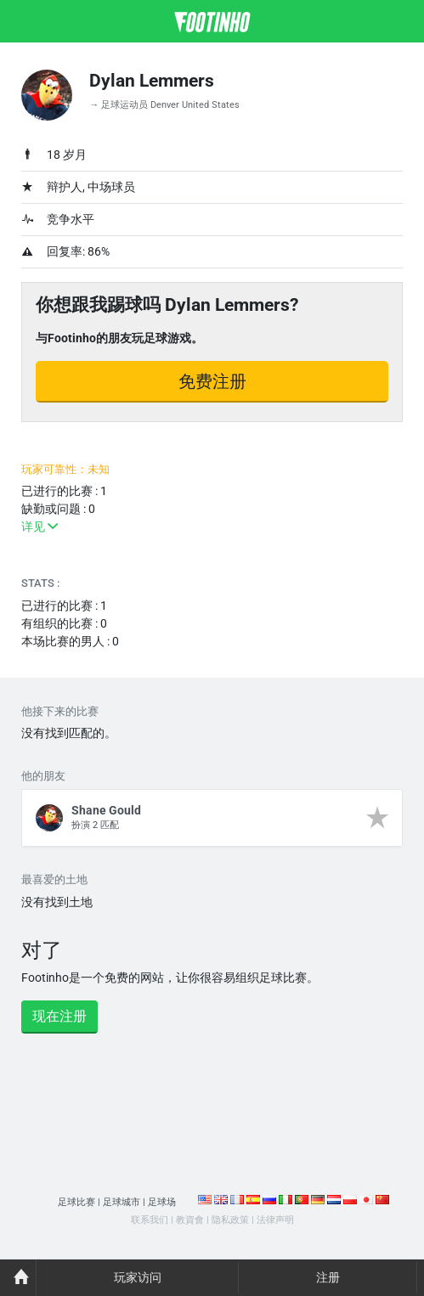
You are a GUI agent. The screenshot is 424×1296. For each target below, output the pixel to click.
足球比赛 (76, 1202)
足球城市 (121, 1202)
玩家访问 (137, 1277)
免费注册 (212, 381)
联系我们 (149, 1220)
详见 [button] (39, 526)
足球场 (162, 1202)
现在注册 (59, 1016)
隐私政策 (230, 1220)
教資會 (190, 1220)
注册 (328, 1277)
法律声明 (275, 1220)
